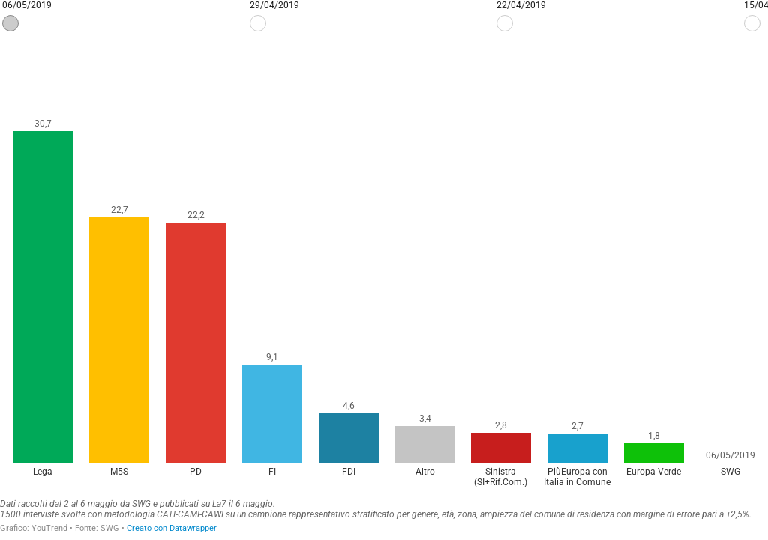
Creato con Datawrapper (172, 528)
